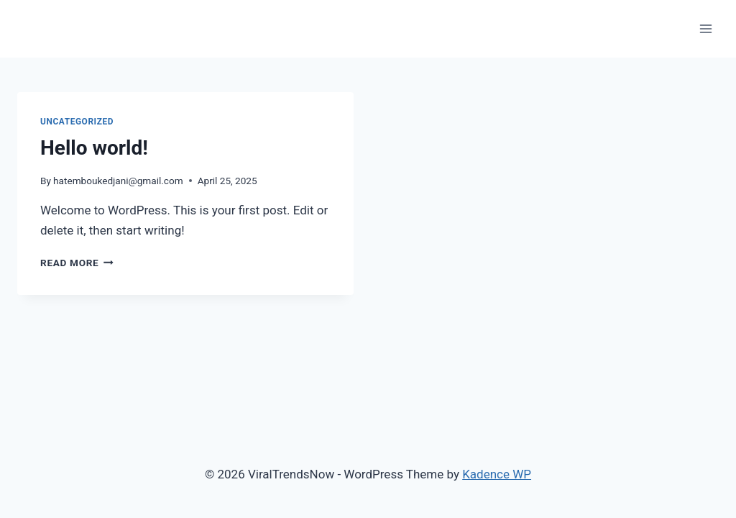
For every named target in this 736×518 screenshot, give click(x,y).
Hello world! (94, 148)
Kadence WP (496, 474)
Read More (77, 262)
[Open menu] (705, 28)
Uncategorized (77, 122)
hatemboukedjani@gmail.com (118, 180)
